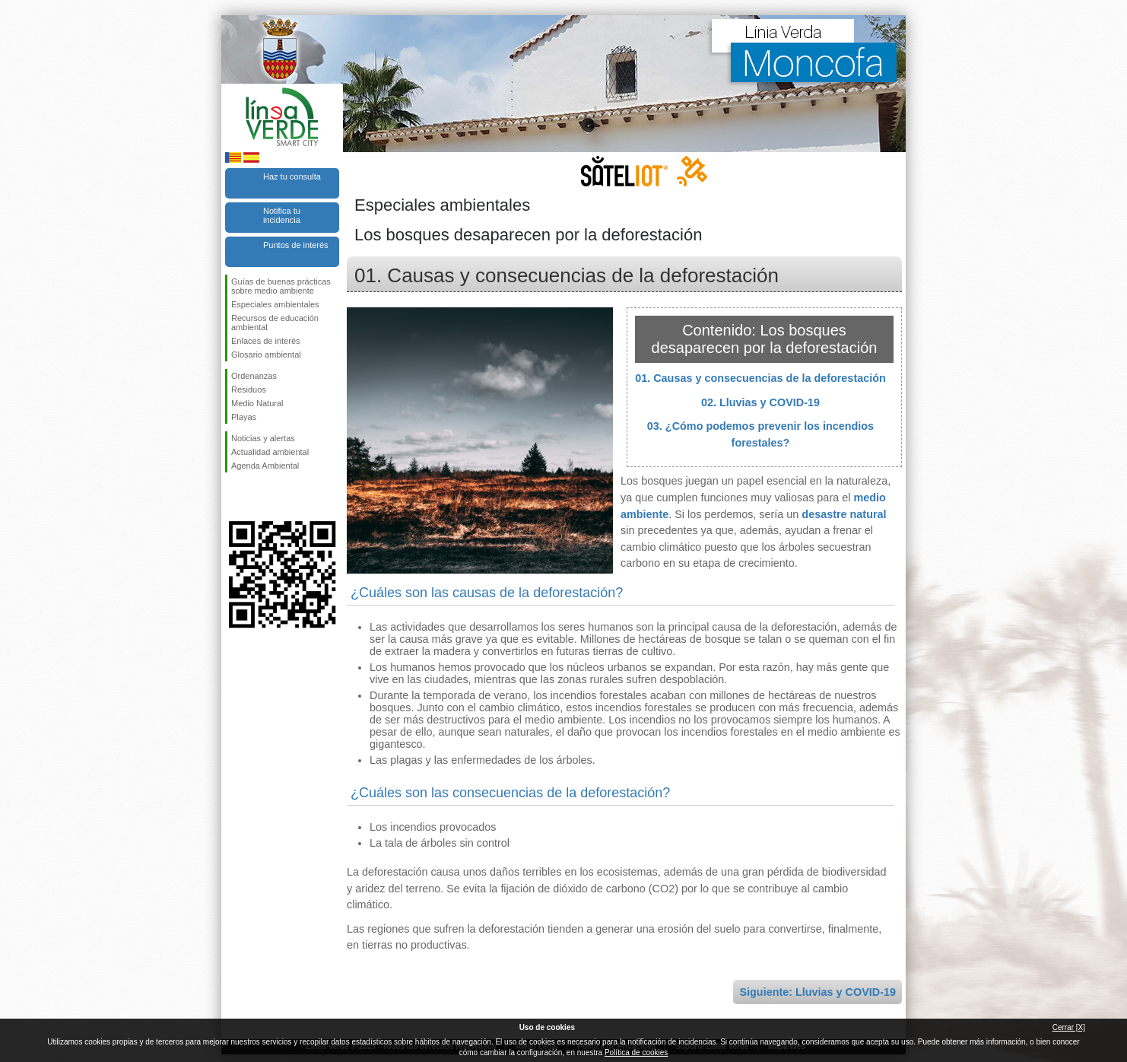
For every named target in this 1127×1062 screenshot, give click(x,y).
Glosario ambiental (266, 354)
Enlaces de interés (265, 340)
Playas (243, 416)
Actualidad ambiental (270, 451)
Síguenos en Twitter (259, 497)
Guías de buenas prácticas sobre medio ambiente (281, 286)
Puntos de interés (296, 245)
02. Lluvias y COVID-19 (760, 402)
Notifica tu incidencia (281, 215)
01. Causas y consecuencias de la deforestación (760, 378)
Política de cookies (636, 1052)
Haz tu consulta (292, 176)
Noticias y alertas (263, 438)
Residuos (248, 389)
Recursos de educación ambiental (275, 322)
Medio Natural (257, 403)
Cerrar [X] (1068, 1027)
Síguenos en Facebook (234, 497)
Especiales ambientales (275, 304)
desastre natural (844, 514)
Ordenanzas (254, 375)
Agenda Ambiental (265, 465)
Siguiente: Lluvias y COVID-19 (817, 992)
